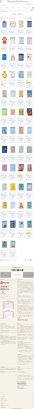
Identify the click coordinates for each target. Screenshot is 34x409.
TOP (1, 7)
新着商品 (7, 7)
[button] (33, 18)
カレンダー (2, 297)
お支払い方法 (2, 279)
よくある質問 (3, 396)
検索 (33, 7)
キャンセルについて (3, 323)
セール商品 (13, 7)
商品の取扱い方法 (3, 398)
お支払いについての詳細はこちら (5, 296)
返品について (19, 323)
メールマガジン (3, 394)
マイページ (2, 392)
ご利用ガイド (3, 403)
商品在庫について (20, 354)
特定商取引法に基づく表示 (5, 405)
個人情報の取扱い (3, 407)
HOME (1, 11)
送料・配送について (20, 279)
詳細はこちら (21, 317)
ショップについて (3, 401)
